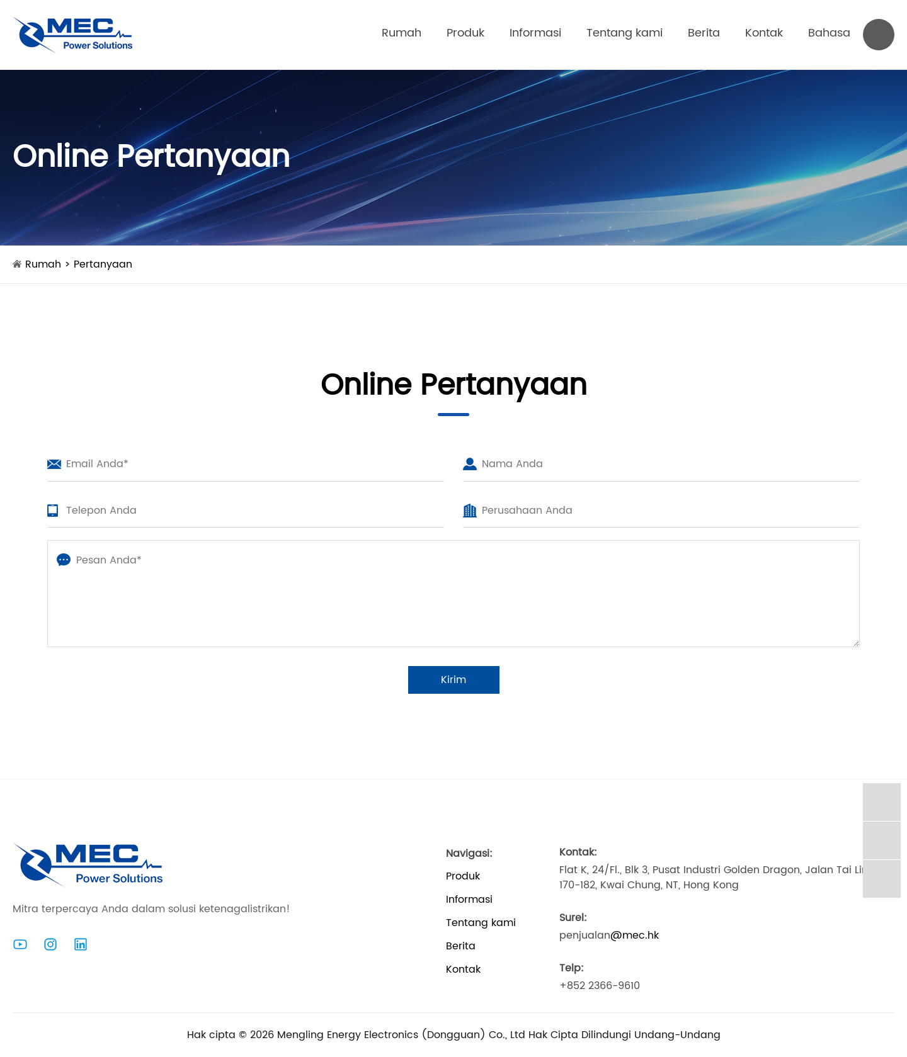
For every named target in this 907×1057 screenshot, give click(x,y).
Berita (704, 33)
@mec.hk (634, 935)
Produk (465, 33)
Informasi (535, 33)
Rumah (401, 33)
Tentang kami (624, 33)
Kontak (764, 33)
